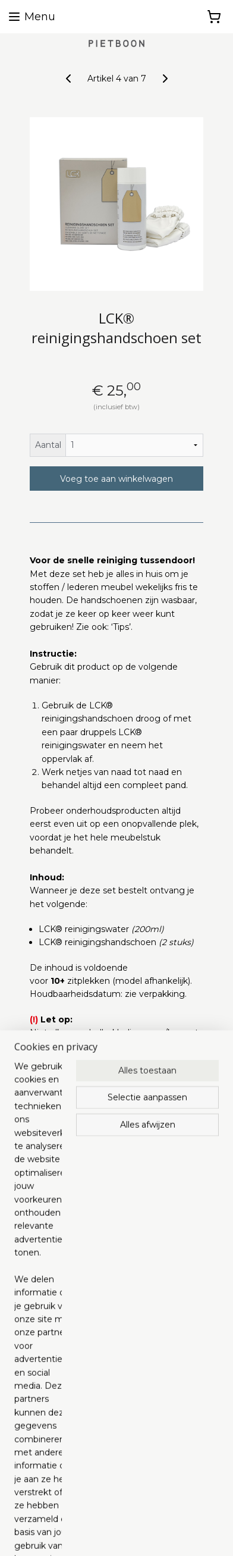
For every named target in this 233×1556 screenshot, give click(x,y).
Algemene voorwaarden (55, 1399)
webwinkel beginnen (175, 1514)
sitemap (109, 1514)
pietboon (72, 1375)
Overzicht (59, 1101)
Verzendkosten (36, 1426)
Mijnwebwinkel (136, 1534)
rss (132, 1514)
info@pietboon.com (46, 1315)
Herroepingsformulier (50, 1439)
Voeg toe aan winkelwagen (116, 478)
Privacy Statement (44, 1413)
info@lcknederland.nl (48, 1224)
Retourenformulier (44, 1453)
